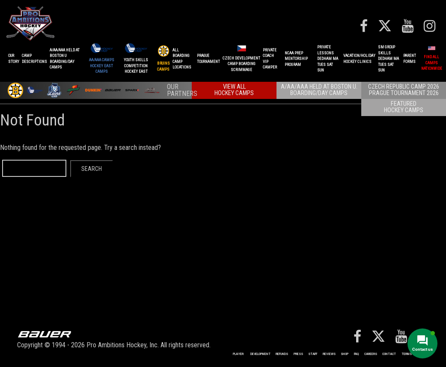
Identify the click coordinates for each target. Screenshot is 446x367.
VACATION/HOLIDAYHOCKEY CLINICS (359, 59)
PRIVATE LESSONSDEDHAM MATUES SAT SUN (327, 58)
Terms (406, 354)
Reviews (329, 354)
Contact (389, 354)
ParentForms (409, 59)
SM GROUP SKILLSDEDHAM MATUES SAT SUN (388, 58)
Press (298, 354)
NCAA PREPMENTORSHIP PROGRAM (296, 59)
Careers (370, 354)
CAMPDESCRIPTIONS (34, 59)
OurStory (13, 59)
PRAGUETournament (208, 59)
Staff (312, 354)
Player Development (252, 354)
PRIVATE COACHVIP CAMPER (270, 59)
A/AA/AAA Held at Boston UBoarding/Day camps (65, 59)
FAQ (356, 354)
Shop (344, 354)
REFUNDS (282, 354)
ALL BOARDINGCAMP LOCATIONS (181, 59)
